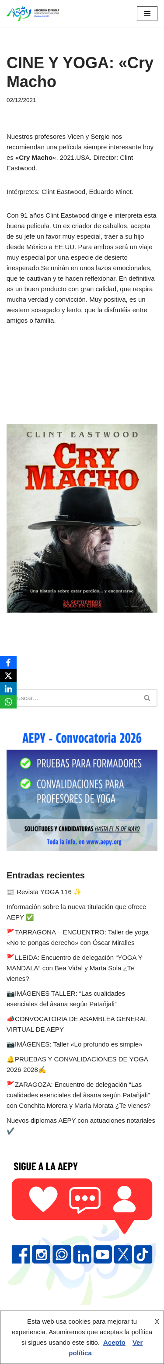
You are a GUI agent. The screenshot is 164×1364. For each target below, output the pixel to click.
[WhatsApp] (8, 701)
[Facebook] (8, 662)
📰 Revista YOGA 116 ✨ (44, 891)
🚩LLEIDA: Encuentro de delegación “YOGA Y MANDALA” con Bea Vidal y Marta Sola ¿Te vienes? (74, 968)
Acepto (114, 1342)
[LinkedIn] (8, 688)
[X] (8, 675)
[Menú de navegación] (147, 13)
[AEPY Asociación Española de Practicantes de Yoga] (33, 13)
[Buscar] (72, 698)
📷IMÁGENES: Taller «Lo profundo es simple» (75, 1044)
